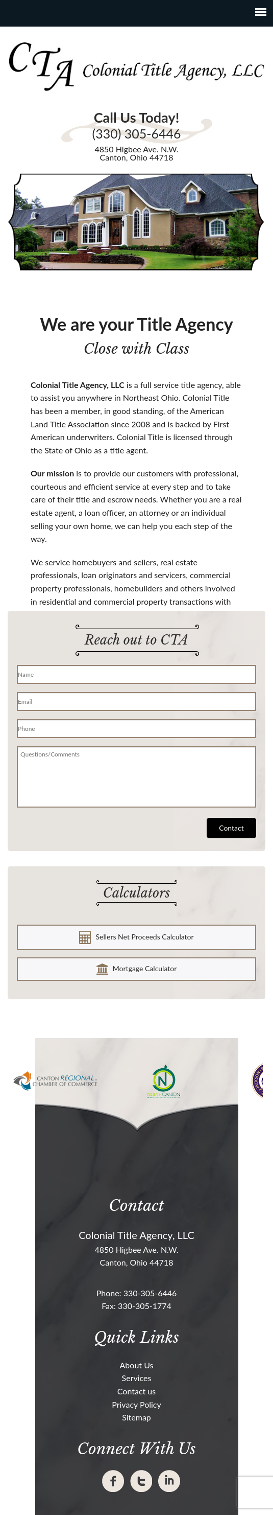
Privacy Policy (136, 1404)
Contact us (136, 1391)
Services (137, 1378)
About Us (137, 1365)
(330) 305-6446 (136, 133)
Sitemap (136, 1417)
